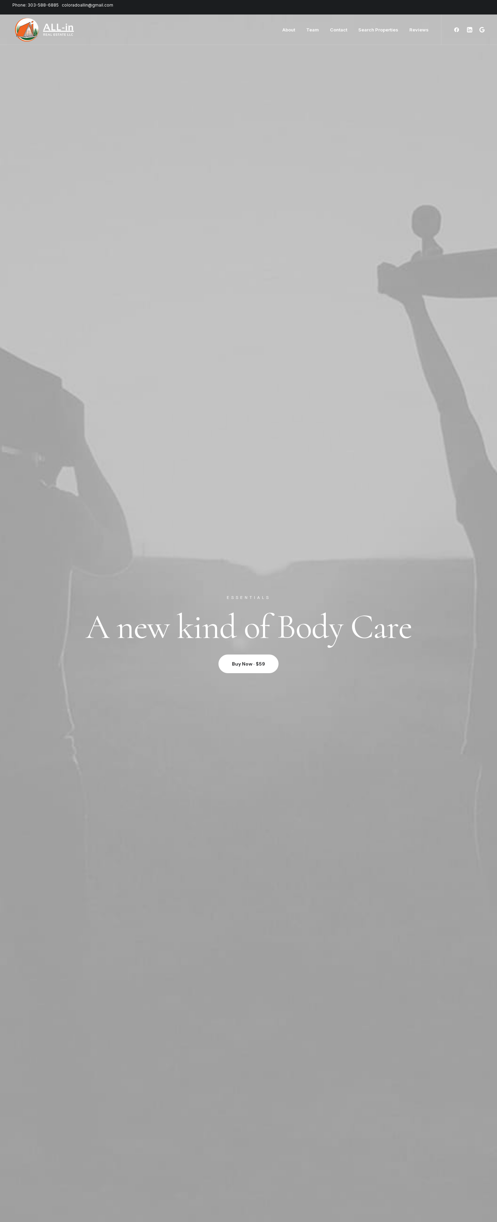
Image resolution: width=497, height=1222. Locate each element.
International (132, 1185)
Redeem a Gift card (70, 1185)
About (288, 29)
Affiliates (195, 1185)
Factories (128, 1169)
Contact (338, 29)
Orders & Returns (68, 1177)
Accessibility (131, 1193)
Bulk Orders (199, 1193)
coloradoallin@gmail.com (87, 5)
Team (312, 29)
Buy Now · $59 (248, 177)
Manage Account (68, 1161)
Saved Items (63, 1169)
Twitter (193, 1177)
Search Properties (378, 29)
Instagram (197, 1169)
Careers (127, 1177)
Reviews (419, 29)
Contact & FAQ (202, 1161)
